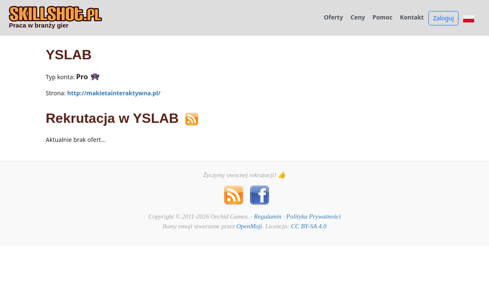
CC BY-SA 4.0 (308, 226)
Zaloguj (443, 18)
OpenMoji (249, 226)
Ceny (358, 18)
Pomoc (382, 18)
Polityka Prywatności (313, 216)
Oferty (333, 18)
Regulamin (268, 216)
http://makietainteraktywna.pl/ (113, 93)
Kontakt (412, 18)
